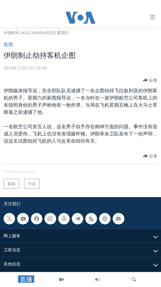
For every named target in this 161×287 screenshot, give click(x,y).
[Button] (150, 80)
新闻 (8, 44)
